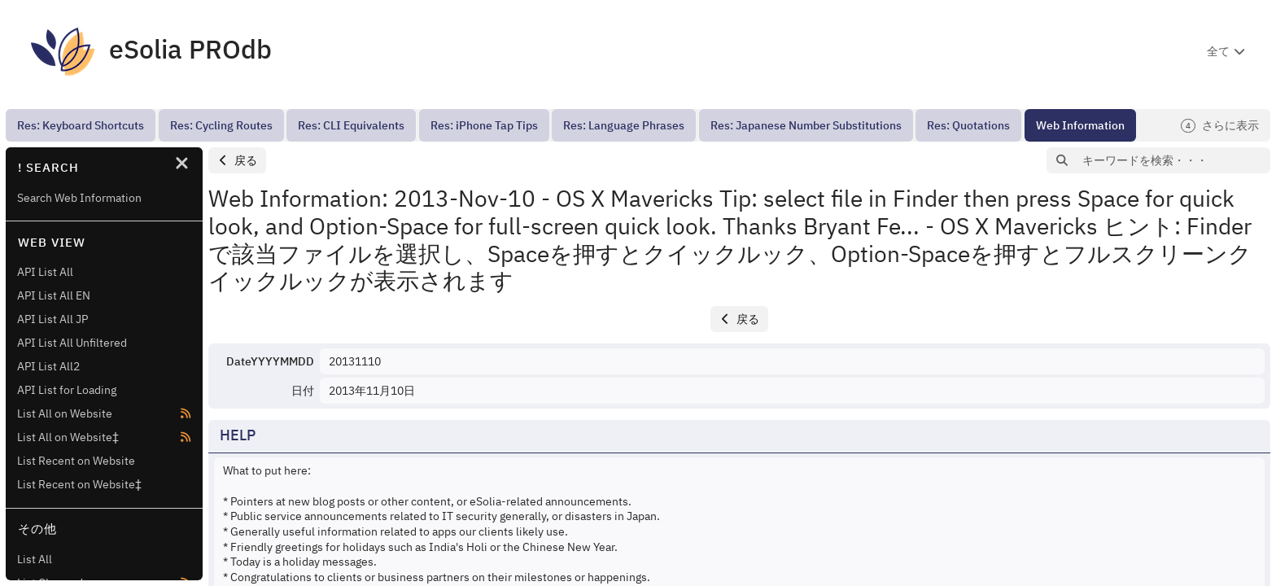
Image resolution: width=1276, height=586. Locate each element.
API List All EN (53, 295)
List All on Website (64, 413)
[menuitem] (80, 125)
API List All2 (48, 366)
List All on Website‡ (68, 437)
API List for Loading (66, 390)
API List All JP (52, 319)
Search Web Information (79, 197)
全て (1218, 51)
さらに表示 (1220, 125)
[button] (237, 160)
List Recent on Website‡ (79, 484)
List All (34, 559)
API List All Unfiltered (72, 342)
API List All (45, 272)
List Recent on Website (76, 460)
